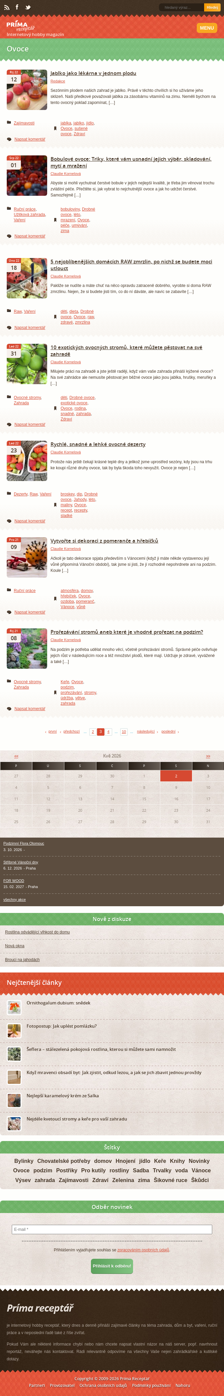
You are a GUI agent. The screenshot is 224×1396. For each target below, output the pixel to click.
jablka (66, 123)
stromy (90, 692)
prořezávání (71, 692)
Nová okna (14, 946)
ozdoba (67, 601)
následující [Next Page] (146, 731)
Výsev (23, 1180)
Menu (207, 28)
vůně (80, 606)
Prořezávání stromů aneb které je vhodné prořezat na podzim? (127, 631)
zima (65, 230)
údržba (67, 698)
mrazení (68, 220)
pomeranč (85, 601)
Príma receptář (21, 26)
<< (16, 756)
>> (208, 756)
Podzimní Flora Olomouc (23, 843)
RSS (7, 8)
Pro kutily (93, 1170)
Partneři (37, 1385)
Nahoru (182, 1385)
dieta (73, 311)
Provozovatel (62, 1385)
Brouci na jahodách (22, 959)
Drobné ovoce (82, 397)
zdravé (67, 322)
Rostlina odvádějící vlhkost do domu (37, 932)
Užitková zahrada (29, 214)
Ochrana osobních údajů (103, 1385)
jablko (78, 123)
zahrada (83, 413)
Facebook (17, 7)
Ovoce (66, 128)
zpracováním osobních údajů (143, 1250)
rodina (80, 408)
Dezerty (20, 494)
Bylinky (23, 1161)
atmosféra (69, 590)
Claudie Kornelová (66, 174)
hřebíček (68, 596)
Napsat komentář (29, 139)
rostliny (119, 1170)
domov (87, 590)
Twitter (28, 8)
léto (77, 214)
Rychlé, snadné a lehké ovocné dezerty (98, 444)
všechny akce (14, 899)
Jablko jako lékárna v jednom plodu (93, 73)
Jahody (80, 499)
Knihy (177, 1161)
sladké (66, 515)
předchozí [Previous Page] (71, 731)
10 (124, 732)
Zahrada (21, 403)
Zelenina (123, 1180)
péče (65, 225)
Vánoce (67, 606)
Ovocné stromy (27, 397)
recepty (80, 510)
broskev (67, 494)
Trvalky (162, 1170)
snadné (67, 413)
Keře (65, 681)
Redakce (58, 81)
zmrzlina (82, 322)
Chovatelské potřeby (63, 1161)
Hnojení (125, 1161)
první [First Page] (53, 731)
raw (91, 317)
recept (66, 510)
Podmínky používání (151, 1385)
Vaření (19, 220)
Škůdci (200, 1180)
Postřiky (66, 1170)
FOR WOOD (13, 881)
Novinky (199, 1161)
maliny (66, 505)
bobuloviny (70, 209)
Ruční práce (25, 209)
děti (64, 311)
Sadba (141, 1170)
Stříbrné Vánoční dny (20, 862)
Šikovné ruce (170, 1180)
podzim (67, 687)
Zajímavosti (24, 123)
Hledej (212, 7)
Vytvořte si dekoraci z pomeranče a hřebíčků (104, 540)
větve (80, 698)
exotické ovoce (74, 403)
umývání (79, 225)
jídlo (90, 123)
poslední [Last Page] (168, 731)
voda (181, 1170)
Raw (18, 311)
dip (79, 494)
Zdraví (79, 134)
